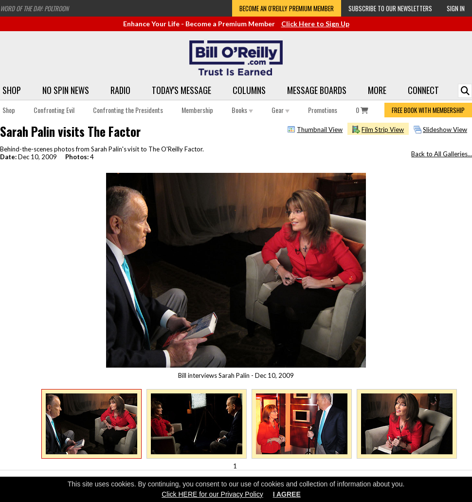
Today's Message (181, 90)
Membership (197, 110)
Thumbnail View (320, 129)
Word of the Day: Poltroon (34, 8)
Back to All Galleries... (441, 154)
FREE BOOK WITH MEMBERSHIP (428, 110)
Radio (120, 90)
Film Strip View (383, 129)
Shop (11, 90)
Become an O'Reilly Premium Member (286, 8)
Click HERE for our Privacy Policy (212, 494)
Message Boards (316, 90)
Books (242, 110)
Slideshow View (445, 129)
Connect (423, 90)
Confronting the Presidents (128, 110)
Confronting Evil (54, 110)
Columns (249, 90)
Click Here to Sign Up (315, 23)
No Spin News (65, 90)
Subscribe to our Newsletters (390, 8)
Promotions (322, 110)
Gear (281, 110)
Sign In (456, 8)
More (377, 90)
